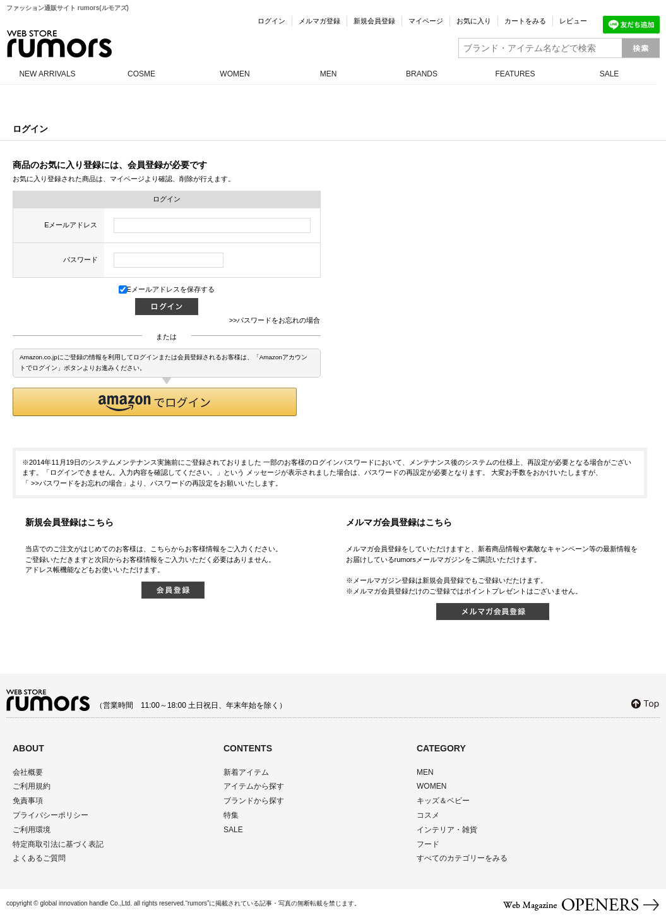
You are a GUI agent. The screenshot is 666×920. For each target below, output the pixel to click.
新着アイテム (246, 772)
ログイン (271, 21)
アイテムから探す (253, 786)
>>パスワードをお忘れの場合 (275, 320)
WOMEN (234, 73)
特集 (231, 815)
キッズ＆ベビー (443, 800)
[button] (155, 402)
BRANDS (421, 73)
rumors (59, 44)
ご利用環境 (32, 829)
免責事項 (28, 800)
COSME (141, 73)
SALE (609, 73)
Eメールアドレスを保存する (167, 289)
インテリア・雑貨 (447, 829)
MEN (328, 73)
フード (428, 844)
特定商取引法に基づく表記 (58, 844)
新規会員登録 (374, 21)
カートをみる (525, 21)
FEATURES (515, 73)
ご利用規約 (32, 786)
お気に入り (473, 21)
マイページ (425, 21)
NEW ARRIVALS (47, 73)
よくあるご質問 (39, 858)
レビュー (573, 21)
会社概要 (28, 772)
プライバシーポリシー (50, 815)
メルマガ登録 (319, 21)
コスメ (428, 815)
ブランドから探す (253, 800)
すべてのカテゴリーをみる (462, 858)
